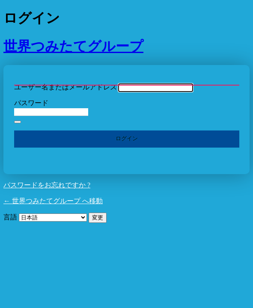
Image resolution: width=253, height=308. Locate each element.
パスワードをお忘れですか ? (46, 185)
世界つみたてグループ (73, 46)
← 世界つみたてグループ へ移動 (53, 200)
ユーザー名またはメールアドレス (65, 87)
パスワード (31, 103)
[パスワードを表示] (17, 122)
